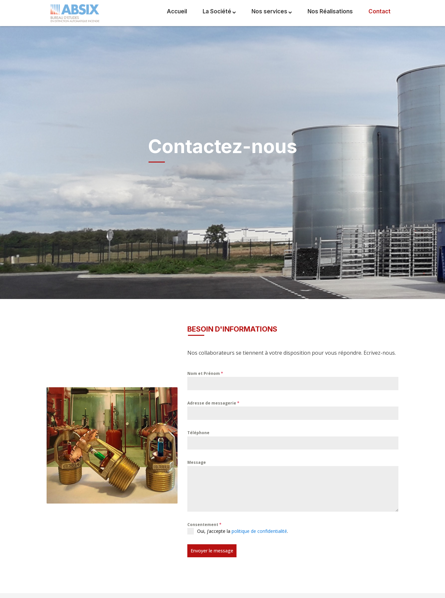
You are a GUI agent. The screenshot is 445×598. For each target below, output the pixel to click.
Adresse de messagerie (213, 403)
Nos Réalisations (330, 11)
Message (196, 462)
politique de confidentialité (259, 531)
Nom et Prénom (205, 373)
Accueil (177, 11)
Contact (379, 11)
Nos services (271, 11)
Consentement (204, 524)
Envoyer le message (212, 551)
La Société (219, 11)
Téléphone (198, 432)
